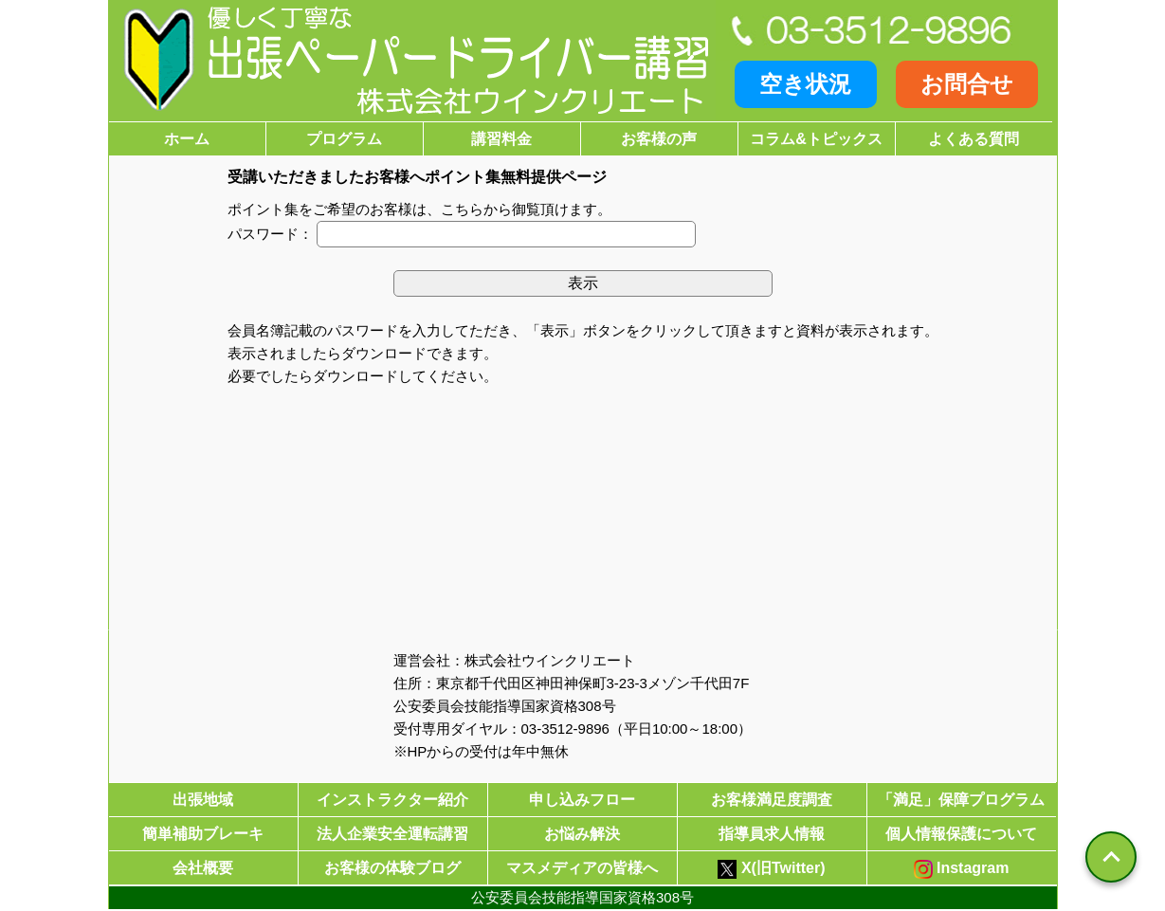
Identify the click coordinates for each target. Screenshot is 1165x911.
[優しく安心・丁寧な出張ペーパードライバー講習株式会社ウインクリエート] (412, 60)
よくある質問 (973, 139)
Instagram (962, 869)
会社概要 (203, 868)
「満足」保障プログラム (961, 800)
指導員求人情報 (772, 834)
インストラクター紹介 (392, 800)
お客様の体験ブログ (392, 868)
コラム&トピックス (816, 139)
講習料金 (501, 139)
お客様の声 (659, 139)
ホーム (186, 139)
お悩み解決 (582, 834)
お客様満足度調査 (771, 800)
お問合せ (966, 84)
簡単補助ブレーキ (203, 834)
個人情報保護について (961, 834)
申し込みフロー (582, 800)
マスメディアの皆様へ (582, 868)
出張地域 (203, 800)
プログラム (344, 139)
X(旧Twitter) (771, 869)
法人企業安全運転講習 (392, 834)
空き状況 (805, 84)
